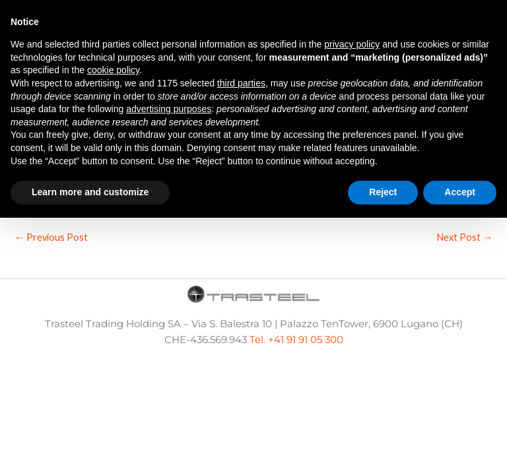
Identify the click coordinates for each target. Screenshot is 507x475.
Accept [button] (459, 192)
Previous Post (51, 237)
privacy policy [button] (352, 44)
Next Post (464, 237)
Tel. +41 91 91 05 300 (296, 340)
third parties (241, 83)
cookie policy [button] (113, 70)
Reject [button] (383, 192)
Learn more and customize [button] (90, 192)
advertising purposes (168, 109)
